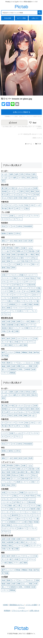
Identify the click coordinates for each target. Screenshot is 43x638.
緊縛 (8, 363)
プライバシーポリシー (20, 611)
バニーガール (6, 285)
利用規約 (7, 611)
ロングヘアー (35, 328)
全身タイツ (22, 311)
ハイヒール (6, 298)
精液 (8, 254)
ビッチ (12, 264)
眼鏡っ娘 (12, 288)
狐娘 (10, 345)
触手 (3, 352)
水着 (3, 275)
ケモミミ (23, 342)
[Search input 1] (19, 12)
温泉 (3, 261)
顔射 (11, 216)
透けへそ (35, 264)
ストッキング (6, 295)
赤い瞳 (11, 331)
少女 (32, 205)
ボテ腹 (11, 188)
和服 (30, 304)
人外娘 (15, 342)
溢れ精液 (20, 254)
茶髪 (27, 328)
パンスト (36, 298)
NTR (13, 251)
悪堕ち (17, 248)
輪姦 (3, 366)
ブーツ (4, 301)
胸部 (25, 198)
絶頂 (20, 241)
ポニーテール (30, 325)
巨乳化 (28, 174)
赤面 (15, 241)
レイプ (14, 363)
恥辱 (30, 241)
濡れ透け (32, 251)
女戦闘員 (12, 304)
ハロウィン (13, 281)
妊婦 (35, 188)
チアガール (6, 314)
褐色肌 (4, 328)
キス (3, 219)
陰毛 (22, 191)
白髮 (17, 325)
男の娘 (4, 208)
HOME (5, 605)
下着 (38, 278)
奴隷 (33, 369)
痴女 (3, 254)
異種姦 (17, 352)
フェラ (26, 216)
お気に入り (35, 18)
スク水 (4, 288)
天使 (35, 338)
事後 (37, 254)
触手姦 (36, 352)
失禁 (35, 366)
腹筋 (32, 191)
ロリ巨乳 (22, 178)
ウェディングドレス (9, 311)
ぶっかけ (18, 216)
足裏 (15, 198)
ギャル (26, 291)
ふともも (14, 195)
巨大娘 (36, 195)
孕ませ (34, 258)
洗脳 (37, 363)
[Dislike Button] (34, 122)
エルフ (19, 338)
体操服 (36, 304)
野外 (13, 268)
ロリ (3, 205)
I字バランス (35, 261)
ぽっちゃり (20, 188)
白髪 (8, 321)
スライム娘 (18, 345)
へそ (17, 191)
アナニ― (18, 219)
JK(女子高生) (30, 278)
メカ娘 (4, 345)
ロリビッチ (11, 205)
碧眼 (17, 331)
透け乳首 (25, 261)
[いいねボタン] (14, 122)
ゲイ (8, 226)
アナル (29, 195)
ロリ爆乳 (13, 178)
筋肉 (37, 191)
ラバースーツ (6, 278)
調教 (19, 366)
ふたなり (10, 352)
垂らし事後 (30, 254)
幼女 (27, 205)
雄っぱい (32, 198)
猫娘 (25, 345)
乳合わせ (15, 258)
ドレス (27, 301)
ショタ (38, 205)
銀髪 (19, 321)
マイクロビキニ (12, 275)
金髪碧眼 (10, 325)
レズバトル (26, 264)
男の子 (11, 208)
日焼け (4, 331)
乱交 (3, 258)
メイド (21, 278)
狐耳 (8, 338)
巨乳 (22, 174)
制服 (21, 275)
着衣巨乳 (15, 298)
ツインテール (18, 328)
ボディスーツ (30, 281)
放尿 (13, 366)
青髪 (3, 325)
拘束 (3, 363)
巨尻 (27, 191)
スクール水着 (22, 304)
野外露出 (10, 248)
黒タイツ (20, 301)
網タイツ (12, 301)
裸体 (8, 261)
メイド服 (35, 301)
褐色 (10, 328)
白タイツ (36, 295)
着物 (8, 308)
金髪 (3, 321)
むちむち (29, 188)
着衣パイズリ (25, 258)
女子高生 (16, 285)
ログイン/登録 (21, 18)
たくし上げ (16, 261)
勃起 (8, 268)
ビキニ (4, 281)
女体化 (19, 226)
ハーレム (5, 264)
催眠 (8, 366)
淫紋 (15, 278)
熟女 (27, 208)
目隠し (21, 369)
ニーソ (29, 295)
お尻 (7, 195)
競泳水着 (32, 285)
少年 (17, 208)
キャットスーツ (19, 295)
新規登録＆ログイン (17, 605)
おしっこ (22, 363)
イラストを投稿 (31, 605)
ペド (22, 208)
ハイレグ (25, 288)
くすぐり (5, 373)
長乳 (28, 178)
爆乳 (11, 174)
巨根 (20, 198)
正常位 (17, 233)
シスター (18, 291)
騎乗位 (4, 233)
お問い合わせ (34, 611)
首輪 (38, 288)
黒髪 (13, 321)
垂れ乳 (34, 178)
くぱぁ (29, 248)
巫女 (3, 308)
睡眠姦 (12, 373)
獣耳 (13, 338)
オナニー (10, 219)
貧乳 (34, 174)
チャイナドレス (25, 298)
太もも (4, 198)
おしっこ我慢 (27, 366)
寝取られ (20, 251)
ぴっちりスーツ (31, 275)
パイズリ (5, 216)
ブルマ (29, 308)
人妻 (18, 288)
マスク (33, 288)
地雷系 (33, 291)
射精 (13, 254)
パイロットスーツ (18, 308)
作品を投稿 (7, 18)
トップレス (32, 311)
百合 (3, 226)
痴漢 (18, 264)
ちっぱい (5, 178)
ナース (4, 304)
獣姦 (30, 352)
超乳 (17, 174)
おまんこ (22, 195)
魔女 (38, 291)
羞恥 (3, 241)
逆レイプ (5, 369)
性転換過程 (28, 226)
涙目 (25, 241)
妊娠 (23, 248)
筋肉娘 (4, 191)
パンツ (21, 281)
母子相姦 (5, 356)
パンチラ (5, 291)
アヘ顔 (9, 241)
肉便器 (27, 369)
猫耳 (3, 338)
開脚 (8, 258)
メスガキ (20, 205)
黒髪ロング (35, 321)
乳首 (10, 198)
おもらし (30, 363)
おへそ (11, 191)
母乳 (3, 181)
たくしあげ (6, 251)
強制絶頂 (13, 369)
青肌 (22, 325)
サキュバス (28, 338)
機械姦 (24, 352)
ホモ (13, 226)
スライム (32, 342)
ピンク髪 (25, 321)
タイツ (24, 285)
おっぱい (5, 174)
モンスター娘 (6, 342)
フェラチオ (35, 216)
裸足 (11, 291)
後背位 (11, 233)
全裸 (3, 248)
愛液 (3, 268)
